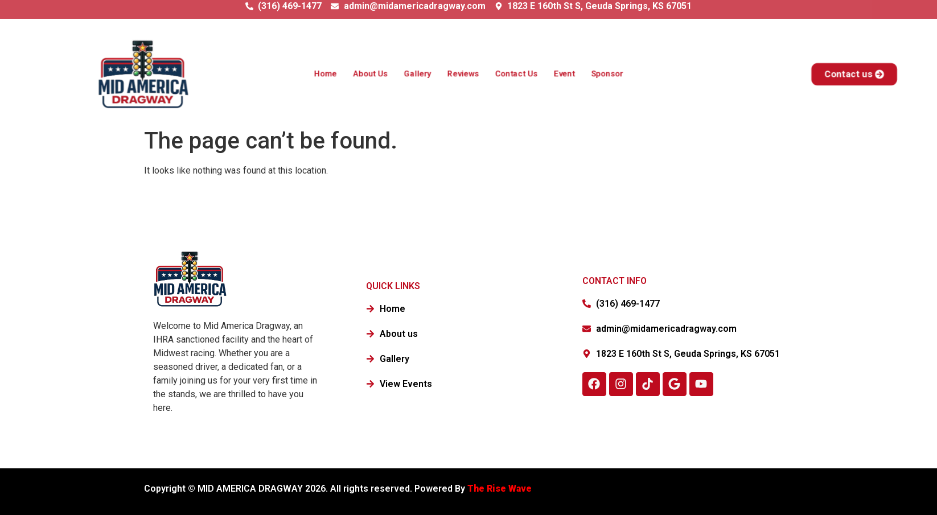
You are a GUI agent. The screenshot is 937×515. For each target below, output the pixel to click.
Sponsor (600, 74)
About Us (375, 74)
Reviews (463, 74)
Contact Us (513, 74)
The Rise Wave (500, 488)
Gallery (420, 74)
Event (559, 74)
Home (333, 74)
